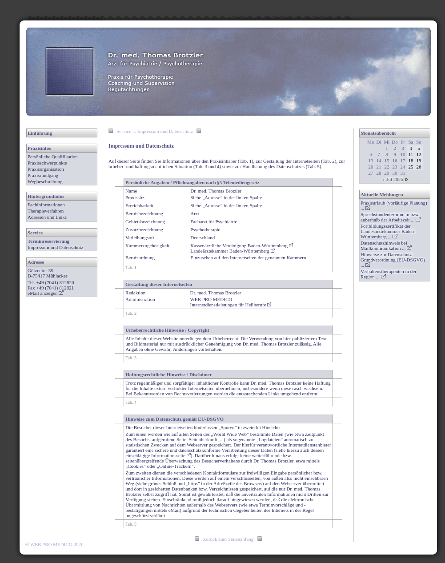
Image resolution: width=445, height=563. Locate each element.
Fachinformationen (46, 204)
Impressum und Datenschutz (55, 247)
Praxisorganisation (46, 169)
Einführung (40, 133)
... (391, 217)
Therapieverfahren (46, 210)
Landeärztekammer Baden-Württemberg (232, 250)
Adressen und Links (47, 217)
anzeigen (52, 293)
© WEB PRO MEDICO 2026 (54, 544)
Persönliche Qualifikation (53, 156)
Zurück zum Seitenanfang (228, 539)
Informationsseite (171, 455)
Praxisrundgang (43, 175)
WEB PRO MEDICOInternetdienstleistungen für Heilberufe (230, 302)
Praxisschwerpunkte (47, 162)
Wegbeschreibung (45, 181)
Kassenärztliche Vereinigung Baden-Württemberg (241, 245)
